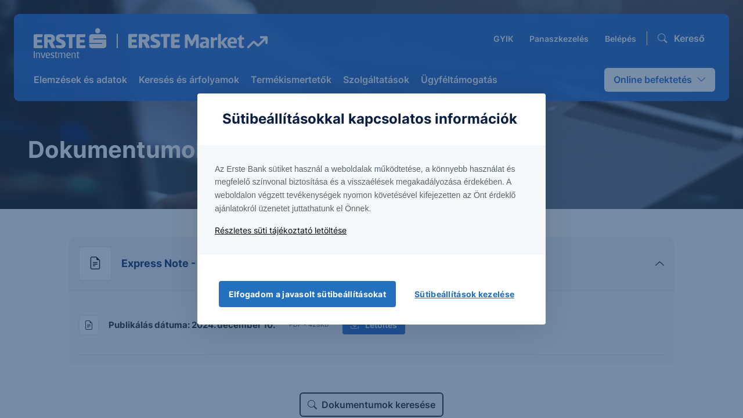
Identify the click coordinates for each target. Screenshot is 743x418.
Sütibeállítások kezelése (464, 294)
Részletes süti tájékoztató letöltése (281, 230)
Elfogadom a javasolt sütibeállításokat (307, 294)
